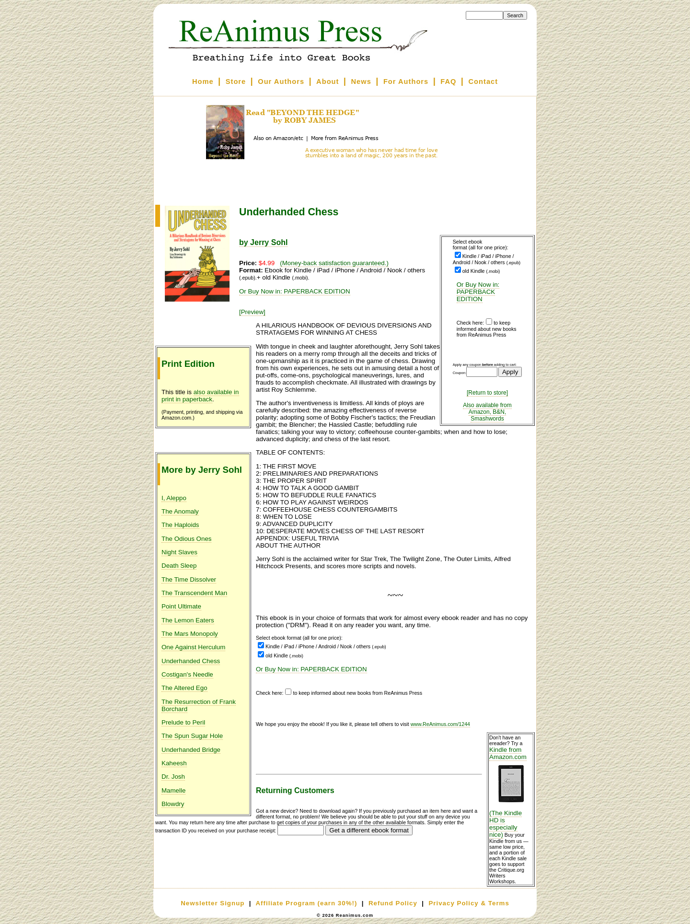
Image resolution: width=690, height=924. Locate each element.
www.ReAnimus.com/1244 (440, 724)
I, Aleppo (173, 498)
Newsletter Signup (212, 903)
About (327, 81)
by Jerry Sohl (263, 242)
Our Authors (281, 81)
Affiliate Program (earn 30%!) (306, 903)
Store (236, 81)
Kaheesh (174, 763)
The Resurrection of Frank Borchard (198, 705)
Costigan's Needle (187, 674)
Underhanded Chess (190, 661)
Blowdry (172, 803)
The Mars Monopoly (189, 633)
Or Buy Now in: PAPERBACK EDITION (478, 292)
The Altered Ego (184, 687)
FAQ (448, 81)
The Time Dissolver (188, 579)
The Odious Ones (186, 538)
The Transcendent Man (194, 593)
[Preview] (252, 312)
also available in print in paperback (200, 395)
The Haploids (180, 524)
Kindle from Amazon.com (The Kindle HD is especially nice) (510, 792)
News (361, 81)
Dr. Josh (173, 776)
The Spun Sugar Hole (192, 735)
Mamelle (173, 790)
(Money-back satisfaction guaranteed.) (334, 263)
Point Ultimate (181, 606)
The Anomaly (180, 511)
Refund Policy (392, 903)
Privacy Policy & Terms (468, 903)
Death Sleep (178, 565)
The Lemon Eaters (187, 620)
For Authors (405, 81)
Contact (483, 81)
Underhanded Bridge (190, 749)
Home (203, 81)
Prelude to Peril (183, 722)
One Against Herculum (193, 647)
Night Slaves (179, 552)
